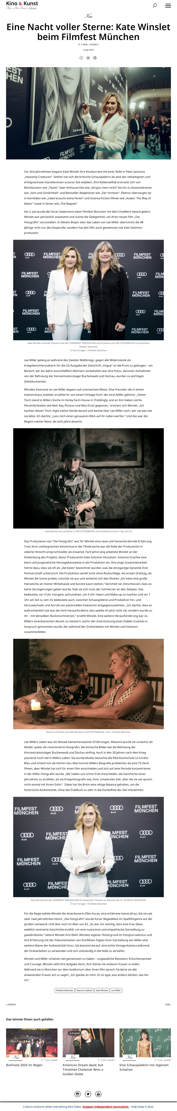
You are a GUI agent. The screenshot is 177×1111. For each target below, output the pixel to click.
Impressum (84, 1103)
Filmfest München (64, 990)
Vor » (168, 1004)
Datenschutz (99, 1103)
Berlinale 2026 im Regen (24, 1065)
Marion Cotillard (84, 990)
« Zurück (11, 1004)
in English (75, 1033)
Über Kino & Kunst (66, 1103)
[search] (155, 6)
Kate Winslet (102, 990)
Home (50, 1103)
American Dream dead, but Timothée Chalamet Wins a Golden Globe (83, 1069)
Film (88, 16)
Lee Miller (116, 990)
